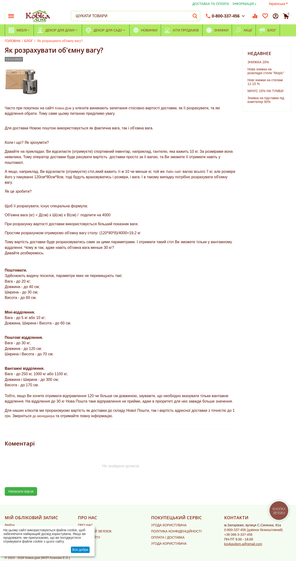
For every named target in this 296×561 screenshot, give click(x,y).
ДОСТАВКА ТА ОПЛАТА (210, 4)
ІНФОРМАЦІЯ (243, 4)
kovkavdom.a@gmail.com (243, 544)
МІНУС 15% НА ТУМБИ (265, 91)
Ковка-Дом (63, 108)
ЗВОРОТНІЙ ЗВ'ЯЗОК (95, 531)
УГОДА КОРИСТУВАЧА (169, 525)
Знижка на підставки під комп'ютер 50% (266, 100)
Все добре (80, 550)
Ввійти (10, 525)
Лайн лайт (174, 172)
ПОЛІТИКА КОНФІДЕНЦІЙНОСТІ (176, 531)
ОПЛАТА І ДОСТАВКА (168, 537)
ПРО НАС (85, 525)
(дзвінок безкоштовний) (253, 530)
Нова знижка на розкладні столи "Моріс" (266, 71)
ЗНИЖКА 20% (258, 62)
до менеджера (43, 416)
